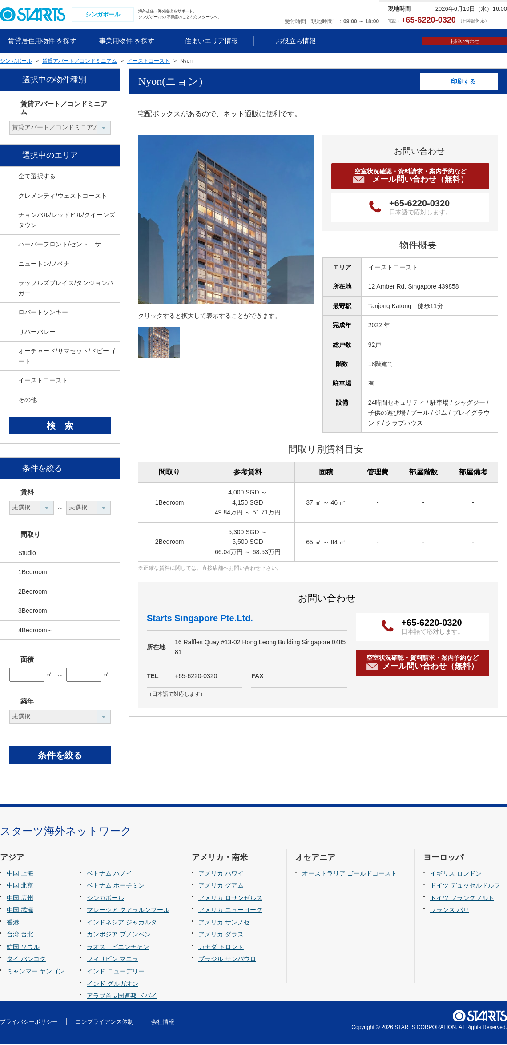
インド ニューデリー (116, 972)
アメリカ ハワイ (221, 874)
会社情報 (162, 1022)
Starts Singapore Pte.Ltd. (200, 619)
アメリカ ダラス (221, 935)
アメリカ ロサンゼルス (230, 898)
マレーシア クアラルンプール (128, 911)
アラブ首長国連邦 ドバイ (122, 996)
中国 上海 (20, 874)
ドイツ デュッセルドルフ (465, 886)
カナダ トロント (221, 947)
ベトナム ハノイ (109, 874)
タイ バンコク (26, 960)
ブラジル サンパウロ (227, 960)
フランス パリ (449, 911)
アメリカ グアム (221, 886)
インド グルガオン (112, 984)
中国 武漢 (20, 911)
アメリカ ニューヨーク (230, 911)
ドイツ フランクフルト (462, 898)
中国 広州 (20, 898)
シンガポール (105, 898)
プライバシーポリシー (29, 1022)
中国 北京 (20, 886)
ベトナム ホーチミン (116, 886)
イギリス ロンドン (456, 874)
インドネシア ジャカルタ (122, 923)
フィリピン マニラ (112, 960)
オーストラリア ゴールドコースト (349, 874)
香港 (13, 923)
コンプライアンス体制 (104, 1022)
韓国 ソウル (23, 947)
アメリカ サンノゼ (224, 923)
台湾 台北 (20, 935)
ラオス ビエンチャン (118, 947)
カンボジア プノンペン (119, 935)
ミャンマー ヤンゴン (35, 972)
